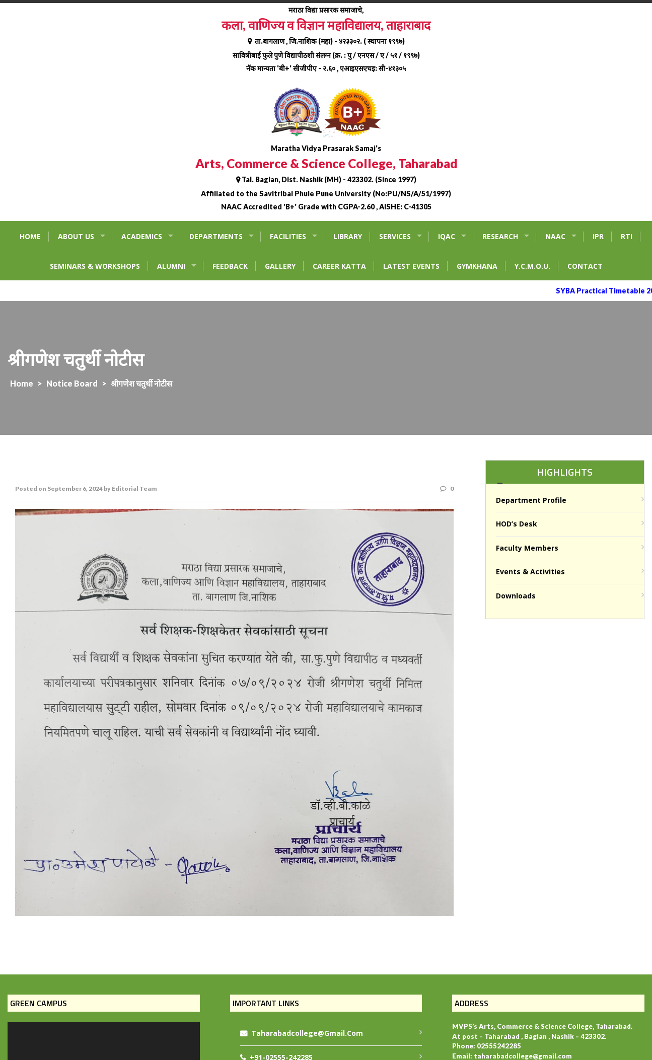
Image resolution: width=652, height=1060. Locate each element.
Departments (216, 236)
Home (30, 236)
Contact (585, 266)
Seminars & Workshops (95, 266)
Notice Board (72, 383)
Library (347, 236)
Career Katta (339, 266)
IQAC (446, 236)
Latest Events (411, 266)
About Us (76, 236)
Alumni (171, 266)
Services (395, 236)
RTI (626, 236)
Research (500, 236)
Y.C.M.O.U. (532, 266)
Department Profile (531, 500)
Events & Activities (530, 571)
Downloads (516, 595)
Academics (141, 236)
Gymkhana (477, 266)
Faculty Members (527, 548)
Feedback (230, 266)
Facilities (288, 236)
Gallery (280, 266)
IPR (598, 236)
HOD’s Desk (516, 523)
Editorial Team (134, 488)
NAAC (555, 236)
